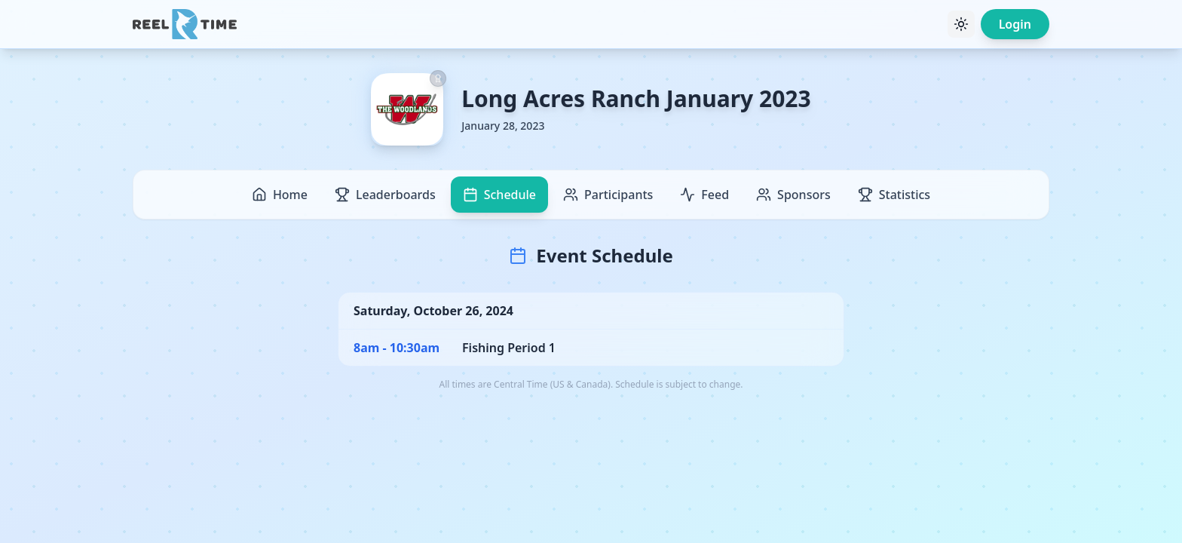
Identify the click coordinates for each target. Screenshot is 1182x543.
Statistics (894, 194)
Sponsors (793, 194)
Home (280, 194)
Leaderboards (385, 194)
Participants (608, 194)
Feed (704, 194)
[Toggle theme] (961, 24)
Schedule (499, 194)
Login (1015, 24)
